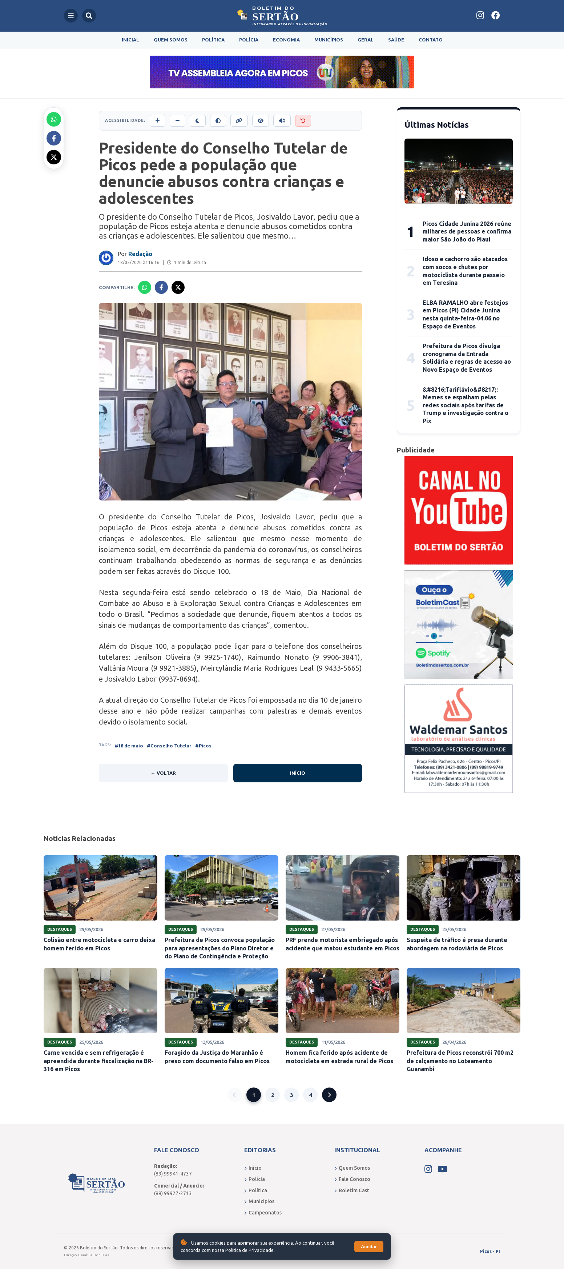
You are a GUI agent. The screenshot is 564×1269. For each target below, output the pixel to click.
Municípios (328, 39)
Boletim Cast (351, 1190)
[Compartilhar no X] (54, 157)
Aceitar (369, 1246)
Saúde (396, 39)
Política (213, 39)
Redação (140, 254)
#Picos (203, 745)
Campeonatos (263, 1213)
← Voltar (163, 772)
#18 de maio (128, 745)
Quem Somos (171, 39)
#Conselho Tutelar (169, 745)
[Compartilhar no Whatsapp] (54, 119)
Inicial (130, 39)
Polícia (248, 39)
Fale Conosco (352, 1179)
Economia (286, 39)
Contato (431, 39)
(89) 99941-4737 (173, 1174)
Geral (366, 39)
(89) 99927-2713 (173, 1193)
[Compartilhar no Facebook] (54, 138)
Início (297, 772)
